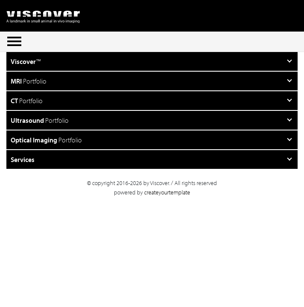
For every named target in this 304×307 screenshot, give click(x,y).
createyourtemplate (167, 192)
